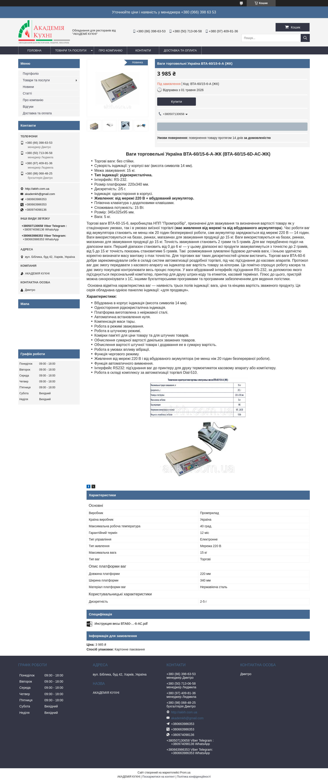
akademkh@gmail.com (40, 194)
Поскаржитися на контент (158, 776)
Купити (176, 101)
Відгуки (28, 106)
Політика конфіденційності (194, 776)
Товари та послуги (70, 50)
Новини (28, 87)
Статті (27, 93)
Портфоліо (31, 73)
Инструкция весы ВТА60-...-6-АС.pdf (121, 623)
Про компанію (110, 50)
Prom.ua (185, 772)
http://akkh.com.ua (37, 188)
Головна (34, 50)
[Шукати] (305, 38)
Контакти (143, 50)
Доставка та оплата (180, 50)
